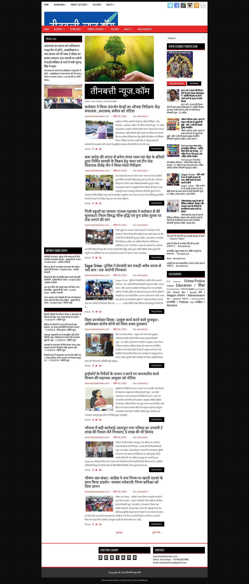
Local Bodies (200, 289)
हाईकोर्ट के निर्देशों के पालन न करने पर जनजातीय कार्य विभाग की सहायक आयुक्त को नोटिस (122, 375)
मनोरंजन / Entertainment (193, 299)
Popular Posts (177, 83)
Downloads (61, 4)
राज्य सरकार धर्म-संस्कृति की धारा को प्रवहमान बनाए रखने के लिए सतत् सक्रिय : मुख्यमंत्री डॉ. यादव (62, 300)
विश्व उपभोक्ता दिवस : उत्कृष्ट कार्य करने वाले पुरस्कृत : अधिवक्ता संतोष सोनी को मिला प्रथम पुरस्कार (122, 321)
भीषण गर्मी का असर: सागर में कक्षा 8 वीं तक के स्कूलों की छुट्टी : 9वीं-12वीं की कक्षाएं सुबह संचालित (192, 123)
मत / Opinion (174, 298)
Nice (169, 258)
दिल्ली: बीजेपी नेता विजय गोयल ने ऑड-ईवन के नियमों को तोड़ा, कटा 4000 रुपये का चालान (62, 315)
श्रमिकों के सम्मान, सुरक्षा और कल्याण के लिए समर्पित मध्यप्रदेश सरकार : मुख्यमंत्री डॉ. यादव (62, 258)
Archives (194, 83)
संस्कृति (192, 302)
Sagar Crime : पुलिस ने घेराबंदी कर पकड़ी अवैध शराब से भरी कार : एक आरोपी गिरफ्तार (123, 267)
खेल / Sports (189, 292)
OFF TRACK (173, 292)
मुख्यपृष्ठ (119, 532)
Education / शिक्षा (190, 285)
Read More (156, 149)
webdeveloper (112, 580)
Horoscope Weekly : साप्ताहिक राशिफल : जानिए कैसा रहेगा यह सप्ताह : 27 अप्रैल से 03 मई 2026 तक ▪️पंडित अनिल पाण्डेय (192, 151)
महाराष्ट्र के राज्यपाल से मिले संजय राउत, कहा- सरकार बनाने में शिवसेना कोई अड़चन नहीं (62, 346)
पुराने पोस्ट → (157, 532)
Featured (97, 4)
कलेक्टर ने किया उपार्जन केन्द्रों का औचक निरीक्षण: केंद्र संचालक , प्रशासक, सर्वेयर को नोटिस (122, 108)
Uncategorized (145, 29)
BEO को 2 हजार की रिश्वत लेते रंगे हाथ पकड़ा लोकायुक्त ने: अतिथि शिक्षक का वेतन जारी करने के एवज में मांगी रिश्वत (192, 95)
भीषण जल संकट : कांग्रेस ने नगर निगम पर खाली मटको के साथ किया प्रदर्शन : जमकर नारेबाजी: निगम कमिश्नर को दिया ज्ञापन (124, 482)
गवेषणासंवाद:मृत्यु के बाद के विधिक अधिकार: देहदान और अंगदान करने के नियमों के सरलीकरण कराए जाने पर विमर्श (192, 206)
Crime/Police (194, 281)
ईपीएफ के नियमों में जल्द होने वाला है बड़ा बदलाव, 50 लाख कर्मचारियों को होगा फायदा (61, 326)
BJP (168, 281)
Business (60, 28)
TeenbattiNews (140, 580)
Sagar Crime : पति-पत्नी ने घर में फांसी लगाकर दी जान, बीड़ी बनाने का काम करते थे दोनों (192, 178)
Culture (170, 285)
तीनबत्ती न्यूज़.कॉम (133, 572)
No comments (140, 116)
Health (111, 4)
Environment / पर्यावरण (177, 289)
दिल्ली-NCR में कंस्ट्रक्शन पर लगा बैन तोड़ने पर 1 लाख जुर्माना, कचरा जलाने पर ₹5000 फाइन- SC (63, 358)
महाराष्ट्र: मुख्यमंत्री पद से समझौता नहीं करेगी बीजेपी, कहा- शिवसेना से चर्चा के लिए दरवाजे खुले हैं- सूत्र (62, 337)
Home (46, 4)
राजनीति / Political (177, 302)
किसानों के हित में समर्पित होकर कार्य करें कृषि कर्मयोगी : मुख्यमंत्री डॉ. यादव (62, 278)
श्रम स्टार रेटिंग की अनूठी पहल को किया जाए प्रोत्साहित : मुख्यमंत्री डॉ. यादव (61, 288)
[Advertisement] (64, 117)
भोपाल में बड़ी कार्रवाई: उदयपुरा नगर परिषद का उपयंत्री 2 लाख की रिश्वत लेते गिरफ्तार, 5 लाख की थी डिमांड (124, 429)
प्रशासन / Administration (191, 295)
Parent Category (80, 4)
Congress (177, 281)
